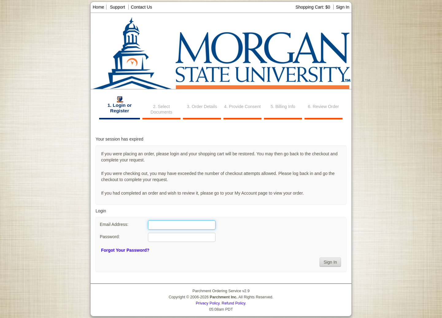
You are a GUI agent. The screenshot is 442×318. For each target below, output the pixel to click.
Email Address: (114, 224)
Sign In (342, 7)
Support (117, 7)
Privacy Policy (207, 303)
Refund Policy (233, 303)
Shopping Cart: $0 (314, 7)
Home (98, 7)
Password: (110, 236)
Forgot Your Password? (125, 250)
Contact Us (141, 7)
